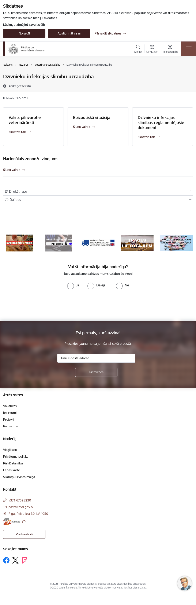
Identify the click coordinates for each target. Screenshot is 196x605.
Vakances (10, 406)
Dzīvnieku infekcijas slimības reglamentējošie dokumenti (161, 122)
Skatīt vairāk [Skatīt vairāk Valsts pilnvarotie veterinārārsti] (17, 132)
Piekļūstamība (13, 463)
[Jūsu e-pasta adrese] (96, 358)
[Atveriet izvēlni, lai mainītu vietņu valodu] (152, 49)
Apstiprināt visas (69, 33)
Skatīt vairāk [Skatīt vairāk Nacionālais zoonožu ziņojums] (11, 170)
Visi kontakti (24, 534)
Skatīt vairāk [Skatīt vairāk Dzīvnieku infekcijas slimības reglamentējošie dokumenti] (146, 137)
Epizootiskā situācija (91, 117)
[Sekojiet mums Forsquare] (24, 560)
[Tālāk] (186, 243)
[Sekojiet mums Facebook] (6, 560)
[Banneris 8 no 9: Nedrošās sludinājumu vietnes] (58, 243)
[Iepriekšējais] (10, 243)
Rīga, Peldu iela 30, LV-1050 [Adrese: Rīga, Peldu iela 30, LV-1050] (28, 514)
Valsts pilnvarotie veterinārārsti (25, 120)
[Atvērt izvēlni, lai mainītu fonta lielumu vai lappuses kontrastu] (170, 49)
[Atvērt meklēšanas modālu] (138, 49)
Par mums (10, 426)
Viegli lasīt (10, 450)
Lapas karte (11, 470)
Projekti (8, 419)
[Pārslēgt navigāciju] (188, 48)
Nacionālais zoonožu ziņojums (30, 158)
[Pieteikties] (96, 372)
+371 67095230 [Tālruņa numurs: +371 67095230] (19, 500)
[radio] (73, 285)
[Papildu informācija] (23, 521)
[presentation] (35, 305)
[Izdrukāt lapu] (98, 191)
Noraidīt (24, 33)
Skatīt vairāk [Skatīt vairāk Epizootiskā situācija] (81, 127)
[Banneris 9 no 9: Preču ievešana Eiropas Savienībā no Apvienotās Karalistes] (98, 243)
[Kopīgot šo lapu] (98, 200)
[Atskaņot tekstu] (20, 85)
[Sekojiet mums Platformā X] (15, 560)
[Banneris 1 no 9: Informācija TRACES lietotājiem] (137, 243)
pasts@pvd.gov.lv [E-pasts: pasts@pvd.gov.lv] (20, 507)
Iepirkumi (9, 413)
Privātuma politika (16, 456)
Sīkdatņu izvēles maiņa (19, 477)
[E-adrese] (11, 521)
